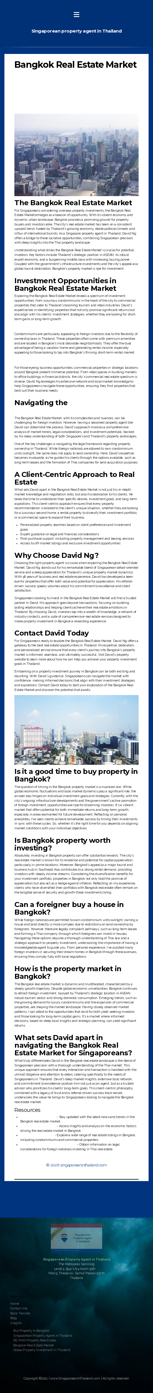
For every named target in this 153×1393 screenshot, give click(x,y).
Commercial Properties (35, 88)
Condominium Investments (39, 84)
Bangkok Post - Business (38, 1117)
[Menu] (77, 14)
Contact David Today (34, 107)
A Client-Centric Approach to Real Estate (48, 98)
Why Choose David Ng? (36, 102)
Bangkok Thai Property (36, 1135)
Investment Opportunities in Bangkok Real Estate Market (60, 79)
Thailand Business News (38, 1126)
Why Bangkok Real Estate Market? (44, 75)
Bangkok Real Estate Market (75, 64)
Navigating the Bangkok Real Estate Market (50, 93)
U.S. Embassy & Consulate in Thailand (48, 1144)
